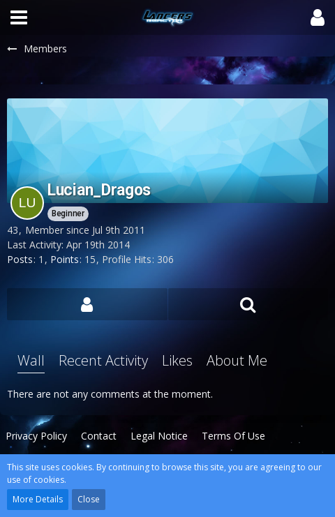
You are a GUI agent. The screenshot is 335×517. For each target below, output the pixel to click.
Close (88, 499)
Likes (177, 360)
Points (64, 259)
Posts (20, 259)
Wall (31, 360)
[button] (19, 17)
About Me (237, 360)
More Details (38, 499)
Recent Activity (103, 360)
